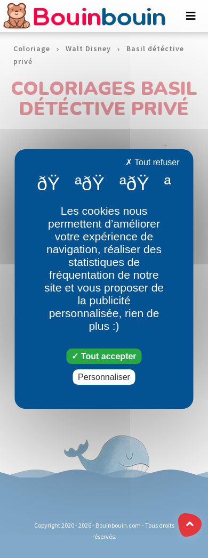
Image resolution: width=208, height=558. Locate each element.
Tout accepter (103, 356)
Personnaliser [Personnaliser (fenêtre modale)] (104, 377)
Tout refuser (152, 162)
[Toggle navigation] (191, 16)
